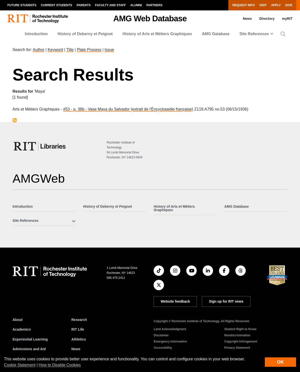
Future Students (21, 5)
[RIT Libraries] (40, 146)
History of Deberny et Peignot (85, 34)
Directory (266, 19)
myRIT (287, 19)
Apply (276, 5)
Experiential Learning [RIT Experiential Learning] (30, 339)
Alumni (136, 5)
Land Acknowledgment (170, 329)
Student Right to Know (240, 329)
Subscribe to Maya (15, 120)
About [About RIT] (18, 320)
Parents (83, 5)
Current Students (56, 5)
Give (288, 5)
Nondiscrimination (237, 335)
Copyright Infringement (240, 341)
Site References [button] (254, 34)
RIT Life (77, 329)
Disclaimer (161, 335)
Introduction (36, 34)
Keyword (55, 50)
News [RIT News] (76, 349)
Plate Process (89, 50)
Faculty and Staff (110, 5)
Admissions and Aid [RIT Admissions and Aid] (29, 349)
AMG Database (216, 34)
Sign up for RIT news (226, 301)
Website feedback (175, 301)
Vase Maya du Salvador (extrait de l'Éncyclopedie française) (140, 109)
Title (70, 50)
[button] (283, 34)
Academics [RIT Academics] (22, 329)
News (247, 19)
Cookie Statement (19, 365)
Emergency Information (170, 341)
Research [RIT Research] (79, 320)
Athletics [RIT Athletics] (78, 339)
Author (38, 50)
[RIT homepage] (37, 18)
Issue (109, 50)
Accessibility (163, 347)
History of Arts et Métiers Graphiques (157, 34)
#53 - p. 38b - (75, 109)
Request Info (243, 5)
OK (280, 362)
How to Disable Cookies (60, 365)
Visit (263, 5)
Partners (154, 5)
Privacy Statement (237, 347)
